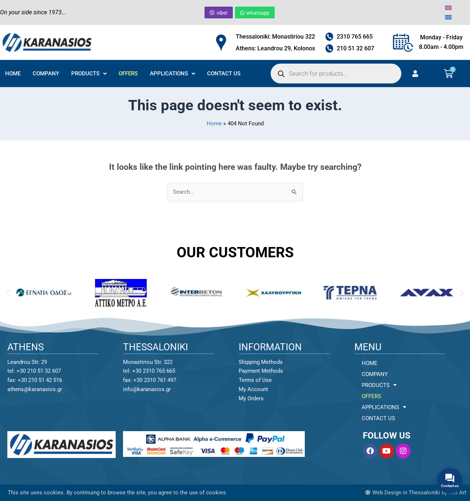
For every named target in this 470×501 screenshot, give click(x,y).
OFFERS (128, 73)
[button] (8, 292)
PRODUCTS (88, 73)
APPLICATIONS (172, 73)
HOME (13, 73)
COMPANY (46, 73)
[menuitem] (448, 7)
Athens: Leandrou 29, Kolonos (275, 48)
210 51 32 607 (355, 48)
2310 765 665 (355, 36)
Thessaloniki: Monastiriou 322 (275, 36)
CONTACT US (224, 73)
